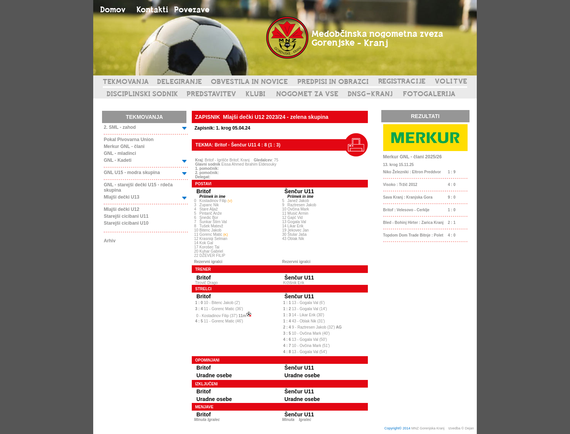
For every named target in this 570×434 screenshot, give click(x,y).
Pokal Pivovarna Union (128, 139)
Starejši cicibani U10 (126, 223)
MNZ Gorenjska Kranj (428, 428)
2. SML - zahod (120, 127)
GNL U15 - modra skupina (132, 172)
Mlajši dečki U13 (121, 197)
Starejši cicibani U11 (126, 216)
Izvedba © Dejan (461, 428)
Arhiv (109, 240)
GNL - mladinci (120, 153)
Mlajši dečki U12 (121, 209)
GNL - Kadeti (117, 160)
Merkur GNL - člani (124, 146)
